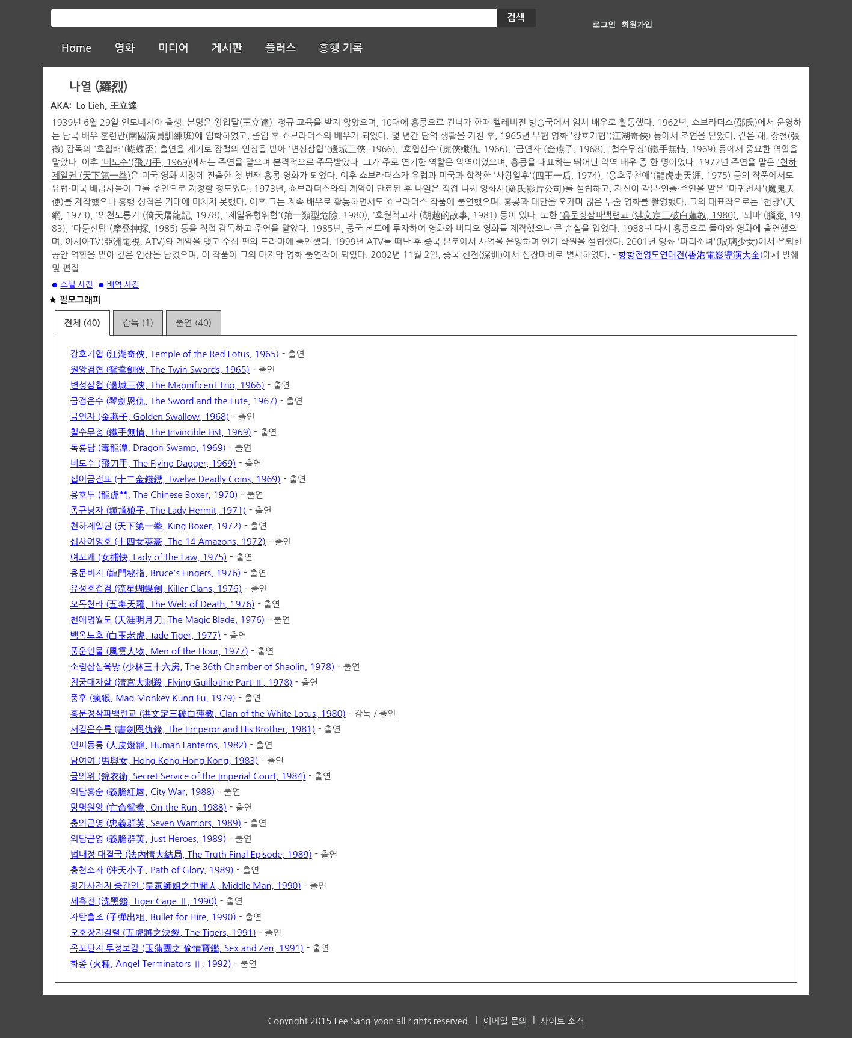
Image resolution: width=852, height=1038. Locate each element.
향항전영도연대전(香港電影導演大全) (690, 254)
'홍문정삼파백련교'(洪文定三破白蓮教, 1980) (648, 215)
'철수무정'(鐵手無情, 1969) (662, 148)
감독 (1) (138, 322)
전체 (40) (82, 323)
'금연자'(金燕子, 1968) (558, 148)
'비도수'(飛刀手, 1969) (145, 162)
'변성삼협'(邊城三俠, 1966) (342, 148)
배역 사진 (123, 285)
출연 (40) (194, 322)
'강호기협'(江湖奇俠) (610, 135)
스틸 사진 (76, 285)
